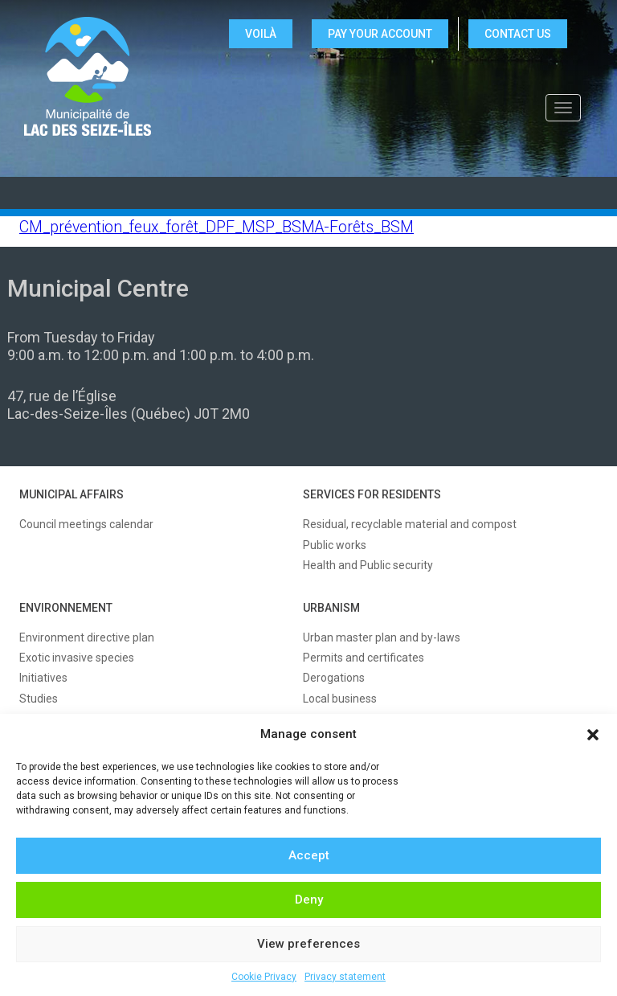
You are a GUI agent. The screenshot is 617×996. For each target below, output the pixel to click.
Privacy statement (345, 976)
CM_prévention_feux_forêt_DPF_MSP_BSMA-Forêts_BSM (216, 227)
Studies (38, 698)
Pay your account (380, 33)
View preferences (308, 944)
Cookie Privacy (263, 976)
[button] (593, 735)
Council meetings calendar (86, 524)
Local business (340, 698)
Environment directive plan (86, 637)
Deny (309, 899)
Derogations (334, 677)
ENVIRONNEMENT (65, 607)
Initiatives (43, 677)
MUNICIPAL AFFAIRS (71, 494)
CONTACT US (517, 33)
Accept (308, 855)
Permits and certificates (363, 657)
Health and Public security (368, 565)
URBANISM (331, 607)
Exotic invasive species (76, 657)
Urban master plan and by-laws (381, 637)
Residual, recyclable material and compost (410, 524)
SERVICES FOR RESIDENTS (372, 494)
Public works (334, 545)
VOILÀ (260, 33)
